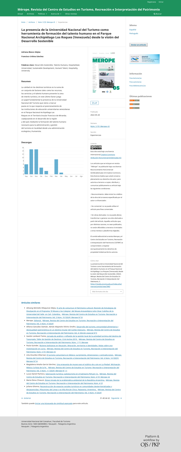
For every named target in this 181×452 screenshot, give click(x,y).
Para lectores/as (135, 78)
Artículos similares (30, 302)
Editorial (37, 320)
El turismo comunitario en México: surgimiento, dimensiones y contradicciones (80, 355)
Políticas (42, 14)
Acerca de (55, 14)
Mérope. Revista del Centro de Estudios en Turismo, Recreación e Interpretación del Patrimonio (89, 9)
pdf (95, 103)
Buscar (158, 14)
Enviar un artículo (138, 45)
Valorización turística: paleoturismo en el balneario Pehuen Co (72, 374)
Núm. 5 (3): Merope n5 (46, 22)
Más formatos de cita (100, 291)
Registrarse (151, 2)
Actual (20, 14)
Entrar (161, 2)
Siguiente (115, 398)
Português (133, 33)
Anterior (27, 398)
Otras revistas (71, 14)
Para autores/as (135, 82)
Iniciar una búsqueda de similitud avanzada (53, 403)
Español (132, 29)
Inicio (23, 22)
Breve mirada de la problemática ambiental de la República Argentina (75, 380)
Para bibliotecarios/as (137, 86)
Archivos (30, 14)
